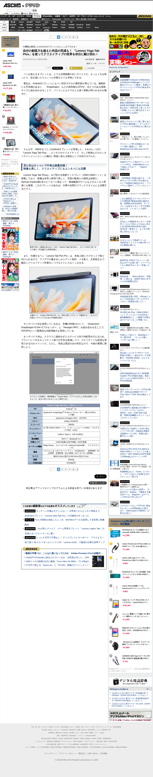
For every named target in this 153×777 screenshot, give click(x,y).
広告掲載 (103, 753)
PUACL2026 (92, 19)
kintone (29, 27)
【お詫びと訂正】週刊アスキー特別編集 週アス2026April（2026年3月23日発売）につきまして (130, 694)
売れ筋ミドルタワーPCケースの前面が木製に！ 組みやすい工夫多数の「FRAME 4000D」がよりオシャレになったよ (135, 356)
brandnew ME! (47, 30)
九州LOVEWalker (95, 747)
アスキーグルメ (35, 19)
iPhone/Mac (48, 16)
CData (63, 27)
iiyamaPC (30, 22)
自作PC (72, 16)
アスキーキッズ (6, 19)
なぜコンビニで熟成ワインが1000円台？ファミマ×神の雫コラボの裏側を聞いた (135, 242)
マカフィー (13, 30)
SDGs (78, 19)
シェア (48, 67)
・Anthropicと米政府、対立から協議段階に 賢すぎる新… (10, 208)
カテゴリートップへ (98, 483)
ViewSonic (80, 25)
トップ (3, 16)
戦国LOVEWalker (121, 747)
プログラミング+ (68, 19)
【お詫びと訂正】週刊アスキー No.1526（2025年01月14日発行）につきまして (131, 705)
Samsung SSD (46, 738)
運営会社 (81, 753)
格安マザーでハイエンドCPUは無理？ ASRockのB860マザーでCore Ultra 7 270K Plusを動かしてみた (135, 393)
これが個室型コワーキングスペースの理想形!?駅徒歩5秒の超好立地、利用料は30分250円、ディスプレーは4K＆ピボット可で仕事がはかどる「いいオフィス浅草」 (135, 203)
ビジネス (20, 16)
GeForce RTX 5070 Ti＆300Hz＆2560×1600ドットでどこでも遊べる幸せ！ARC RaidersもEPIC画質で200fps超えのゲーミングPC (135, 453)
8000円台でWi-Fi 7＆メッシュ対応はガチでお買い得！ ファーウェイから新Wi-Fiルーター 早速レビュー (135, 264)
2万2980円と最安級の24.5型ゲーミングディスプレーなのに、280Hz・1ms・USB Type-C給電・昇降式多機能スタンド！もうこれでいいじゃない (135, 413)
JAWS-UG (58, 733)
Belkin (88, 25)
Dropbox (54, 27)
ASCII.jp (12, 5)
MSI (55, 22)
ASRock (54, 25)
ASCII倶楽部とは (12, 214)
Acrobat (21, 27)
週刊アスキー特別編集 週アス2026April (10, 254)
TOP (32, 727)
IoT (13, 16)
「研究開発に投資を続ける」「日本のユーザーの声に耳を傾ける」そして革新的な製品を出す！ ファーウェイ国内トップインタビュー (135, 182)
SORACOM (68, 738)
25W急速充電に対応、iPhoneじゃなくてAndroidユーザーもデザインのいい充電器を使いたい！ (135, 299)
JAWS (13, 27)
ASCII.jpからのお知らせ (119, 689)
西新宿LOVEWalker (69, 747)
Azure (38, 27)
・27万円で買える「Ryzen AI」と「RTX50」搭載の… (10, 201)
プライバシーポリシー (67, 753)
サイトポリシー (51, 753)
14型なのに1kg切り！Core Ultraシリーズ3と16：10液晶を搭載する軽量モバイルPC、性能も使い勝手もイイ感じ (135, 432)
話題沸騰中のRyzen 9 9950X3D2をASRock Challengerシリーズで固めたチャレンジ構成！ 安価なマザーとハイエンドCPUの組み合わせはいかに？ (135, 85)
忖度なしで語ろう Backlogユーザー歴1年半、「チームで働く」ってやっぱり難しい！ (134, 337)
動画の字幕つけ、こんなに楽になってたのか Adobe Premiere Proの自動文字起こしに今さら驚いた (75, 553)
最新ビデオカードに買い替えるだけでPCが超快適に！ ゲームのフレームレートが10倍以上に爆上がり (135, 125)
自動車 (57, 16)
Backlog (71, 27)
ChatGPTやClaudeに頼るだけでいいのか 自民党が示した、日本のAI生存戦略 (64, 557)
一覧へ (147, 689)
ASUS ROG (29, 25)
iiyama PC (72, 730)
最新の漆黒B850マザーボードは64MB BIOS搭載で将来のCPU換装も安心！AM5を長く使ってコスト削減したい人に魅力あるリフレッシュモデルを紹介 (135, 108)
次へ (74, 37)
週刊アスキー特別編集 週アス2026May (10, 223)
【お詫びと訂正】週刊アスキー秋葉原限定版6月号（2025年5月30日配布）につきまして (130, 699)
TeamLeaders (56, 19)
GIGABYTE (38, 25)
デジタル (31, 5)
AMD (21, 25)
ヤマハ (88, 27)
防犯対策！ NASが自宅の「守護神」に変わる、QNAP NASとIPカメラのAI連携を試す (135, 279)
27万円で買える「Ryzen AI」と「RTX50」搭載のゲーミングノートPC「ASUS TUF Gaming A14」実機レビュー (80, 565)
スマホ (90, 16)
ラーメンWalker (30, 747)
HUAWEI (71, 25)
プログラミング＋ (89, 741)
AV (78, 16)
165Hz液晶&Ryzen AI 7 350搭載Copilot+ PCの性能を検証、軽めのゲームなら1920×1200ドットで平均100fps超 (135, 377)
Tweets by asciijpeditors (118, 67)
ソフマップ (38, 30)
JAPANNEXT (29, 30)
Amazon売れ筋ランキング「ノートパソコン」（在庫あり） (9, 42)
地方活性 (83, 19)
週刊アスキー (46, 19)
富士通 (13, 22)
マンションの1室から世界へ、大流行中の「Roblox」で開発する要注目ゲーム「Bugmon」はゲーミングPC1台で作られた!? (135, 493)
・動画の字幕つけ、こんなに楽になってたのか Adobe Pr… (10, 179)
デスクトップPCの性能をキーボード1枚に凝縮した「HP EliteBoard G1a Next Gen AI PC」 (135, 146)
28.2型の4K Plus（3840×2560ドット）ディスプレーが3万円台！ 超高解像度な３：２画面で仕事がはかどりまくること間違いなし (135, 316)
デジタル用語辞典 (73, 744)
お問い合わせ (92, 753)
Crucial (63, 25)
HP (72, 22)
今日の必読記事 (51, 744)
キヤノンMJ (21, 30)
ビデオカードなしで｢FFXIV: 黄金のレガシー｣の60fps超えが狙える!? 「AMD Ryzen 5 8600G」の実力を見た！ (135, 509)
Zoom (97, 27)
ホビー (65, 16)
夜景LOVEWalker (82, 747)
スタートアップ (99, 16)
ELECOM (13, 25)
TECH (28, 16)
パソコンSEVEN (46, 22)
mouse (21, 22)
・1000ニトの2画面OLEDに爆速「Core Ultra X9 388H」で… (10, 193)
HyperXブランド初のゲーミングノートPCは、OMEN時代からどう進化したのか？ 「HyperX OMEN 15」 (134, 166)
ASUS (63, 22)
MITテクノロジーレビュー (97, 744)
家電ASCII (24, 19)
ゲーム (108, 16)
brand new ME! (91, 735)
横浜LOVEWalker (56, 747)
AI (9, 16)
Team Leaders (77, 741)
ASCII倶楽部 (145, 16)
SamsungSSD (45, 25)
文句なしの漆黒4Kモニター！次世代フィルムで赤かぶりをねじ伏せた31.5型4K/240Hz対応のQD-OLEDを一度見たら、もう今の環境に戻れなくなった (135, 226)
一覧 (66, 68)
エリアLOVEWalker (43, 747)
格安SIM (15, 19)
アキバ (83, 16)
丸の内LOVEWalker (108, 747)
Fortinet (80, 27)
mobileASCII (84, 744)
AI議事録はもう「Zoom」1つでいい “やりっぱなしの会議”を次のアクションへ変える (135, 474)
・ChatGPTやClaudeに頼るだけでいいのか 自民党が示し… (10, 186)
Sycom (38, 22)
